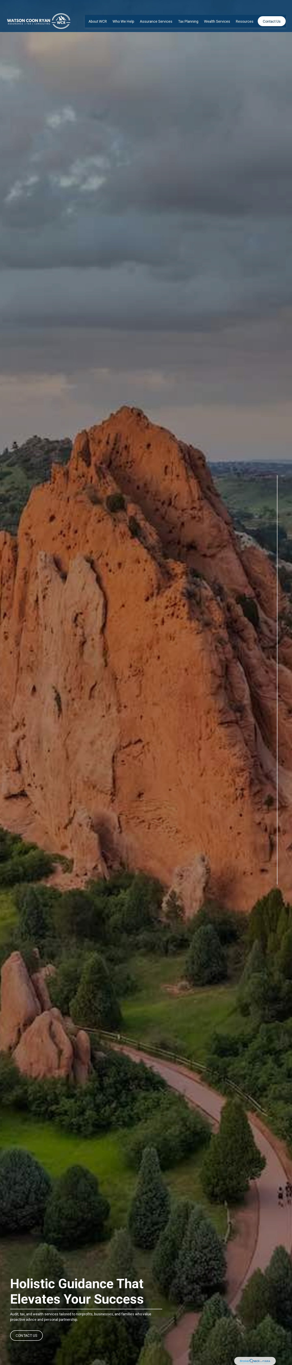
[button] (98, 11)
